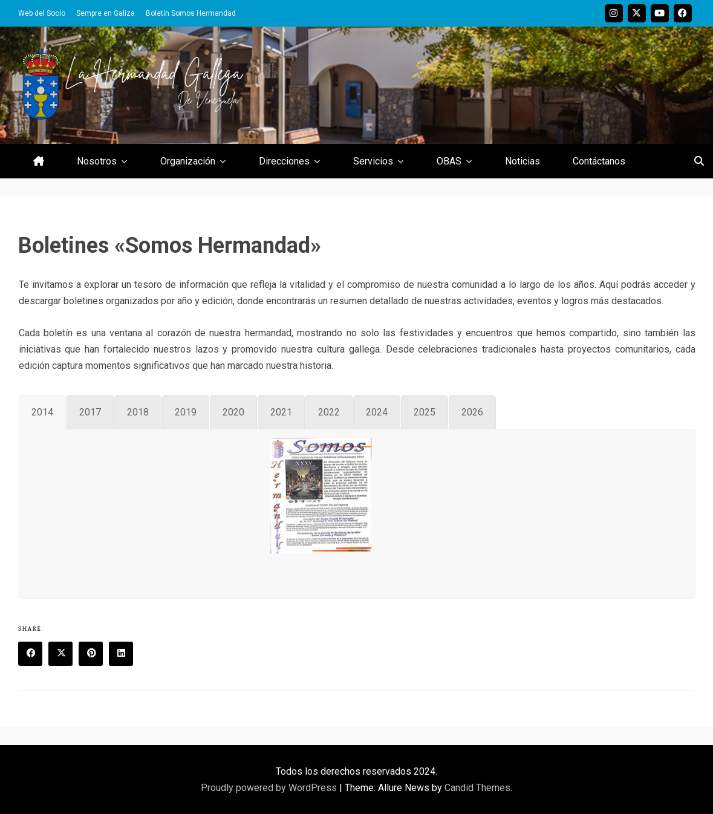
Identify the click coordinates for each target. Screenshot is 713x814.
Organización (187, 161)
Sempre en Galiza (105, 13)
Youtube (660, 13)
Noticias (522, 161)
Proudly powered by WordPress (270, 787)
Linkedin (125, 654)
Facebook (683, 13)
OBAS (449, 161)
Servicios (373, 161)
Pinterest (95, 654)
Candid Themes (477, 787)
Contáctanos (599, 161)
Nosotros (97, 161)
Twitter (637, 13)
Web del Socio (41, 13)
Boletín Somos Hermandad (191, 13)
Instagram (614, 13)
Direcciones (284, 161)
